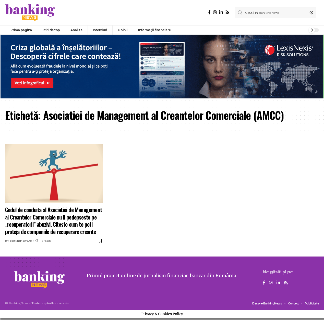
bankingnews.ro (21, 240)
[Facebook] (209, 12)
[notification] (300, 30)
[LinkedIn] (221, 12)
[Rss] (227, 12)
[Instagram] (215, 12)
